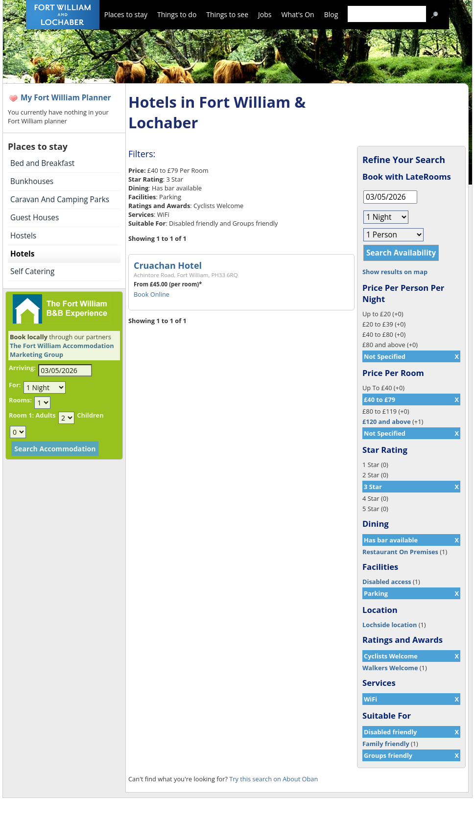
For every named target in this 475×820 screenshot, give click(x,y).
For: (15, 384)
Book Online (151, 294)
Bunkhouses (31, 181)
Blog (331, 14)
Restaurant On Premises (400, 551)
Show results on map (395, 271)
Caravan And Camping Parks (59, 199)
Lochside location (389, 624)
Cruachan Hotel (168, 265)
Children (90, 415)
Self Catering (32, 271)
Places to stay (125, 14)
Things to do (176, 14)
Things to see (227, 14)
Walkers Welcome (390, 667)
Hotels (22, 254)
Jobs (264, 14)
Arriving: (22, 367)
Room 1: (21, 415)
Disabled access (386, 581)
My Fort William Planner (66, 98)
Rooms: (20, 400)
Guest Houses (34, 217)
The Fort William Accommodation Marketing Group (62, 350)
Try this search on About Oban (273, 778)
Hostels (23, 236)
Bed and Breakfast (42, 163)
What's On (298, 14)
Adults (45, 415)
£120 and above (386, 421)
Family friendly (385, 743)
